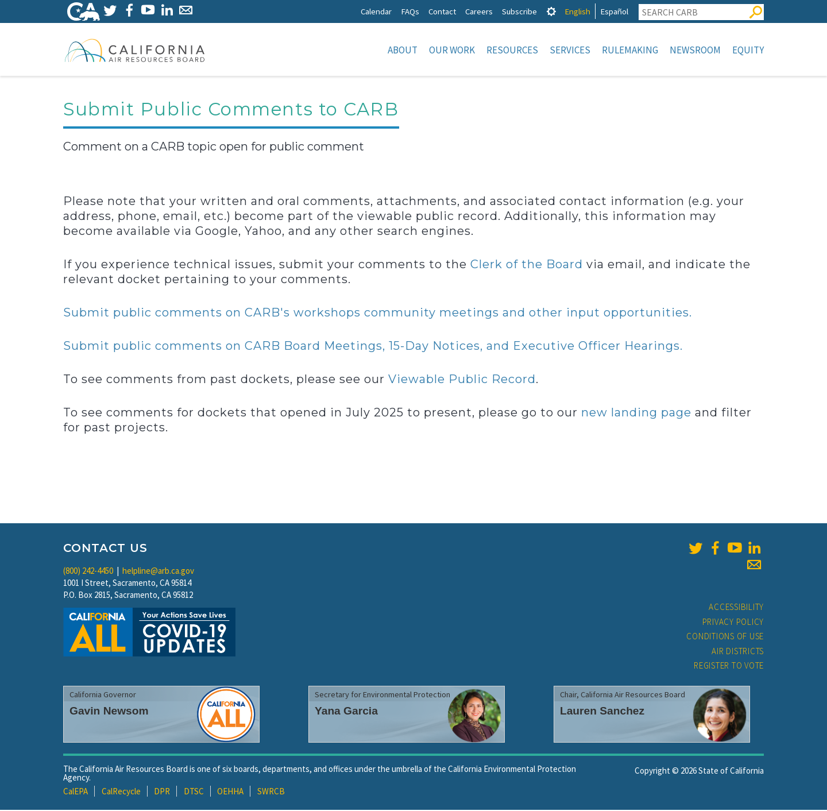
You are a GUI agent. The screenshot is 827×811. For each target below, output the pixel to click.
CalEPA (75, 792)
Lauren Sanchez (602, 712)
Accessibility (736, 608)
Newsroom (695, 50)
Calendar (376, 11)
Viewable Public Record (462, 380)
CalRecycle (121, 792)
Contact (442, 11)
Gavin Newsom (109, 712)
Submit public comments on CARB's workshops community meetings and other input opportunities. (377, 313)
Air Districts (738, 652)
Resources (512, 50)
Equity (748, 50)
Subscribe (519, 11)
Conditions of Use (725, 637)
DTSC (194, 792)
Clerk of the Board (526, 265)
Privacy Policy (733, 622)
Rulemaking (630, 50)
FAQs (410, 11)
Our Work (452, 50)
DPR (162, 792)
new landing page (636, 413)
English (577, 11)
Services (570, 50)
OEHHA (230, 792)
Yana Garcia (346, 712)
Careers (479, 11)
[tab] (551, 11)
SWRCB (271, 792)
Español (614, 11)
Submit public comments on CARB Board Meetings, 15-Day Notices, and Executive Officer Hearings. (373, 347)
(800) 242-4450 (88, 571)
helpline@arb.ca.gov (158, 571)
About (403, 50)
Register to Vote (729, 666)
